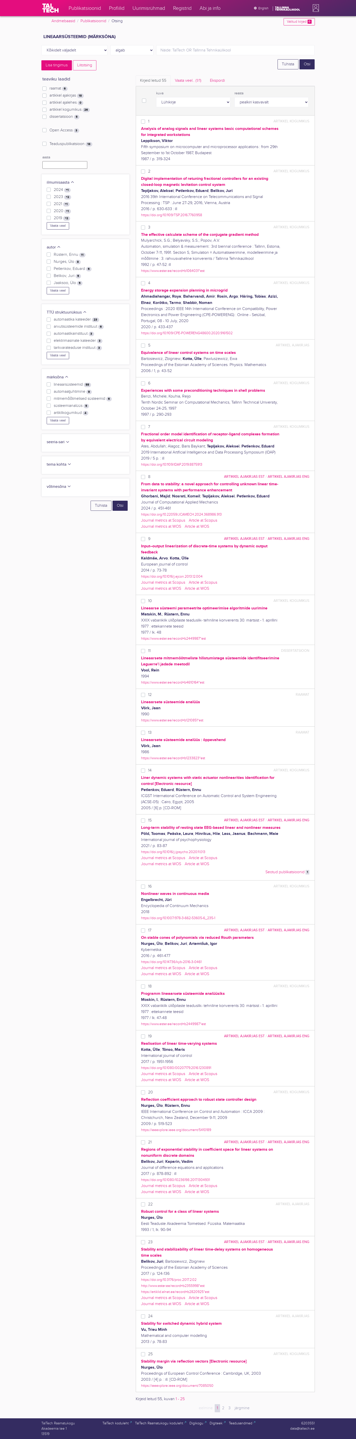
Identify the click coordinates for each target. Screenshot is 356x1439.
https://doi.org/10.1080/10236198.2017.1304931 (175, 1180)
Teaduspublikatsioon (70, 144)
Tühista (288, 64)
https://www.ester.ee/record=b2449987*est (173, 638)
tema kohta (59, 464)
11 (149, 650)
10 (150, 601)
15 (150, 820)
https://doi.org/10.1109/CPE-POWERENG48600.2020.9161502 (187, 333)
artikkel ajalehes (66, 102)
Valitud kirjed (299, 22)
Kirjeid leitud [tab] (153, 80)
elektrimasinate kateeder (78, 340)
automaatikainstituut (74, 333)
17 (149, 930)
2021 (61, 204)
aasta (46, 157)
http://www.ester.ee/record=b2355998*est (173, 1286)
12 (150, 694)
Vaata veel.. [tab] (188, 80)
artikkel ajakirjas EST (244, 476)
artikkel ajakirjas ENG (288, 476)
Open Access (64, 130)
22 (150, 1204)
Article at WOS (197, 526)
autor (54, 247)
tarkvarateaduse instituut (78, 347)
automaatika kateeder (76, 319)
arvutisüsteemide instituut (78, 326)
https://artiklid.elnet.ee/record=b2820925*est (175, 1292)
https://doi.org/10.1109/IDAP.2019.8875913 (171, 464)
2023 (62, 197)
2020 (62, 211)
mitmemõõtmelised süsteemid (83, 398)
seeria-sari (58, 442)
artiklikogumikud (71, 412)
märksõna (58, 377)
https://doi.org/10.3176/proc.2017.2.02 (169, 1280)
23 (150, 1242)
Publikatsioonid (93, 21)
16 (150, 886)
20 (150, 1092)
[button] (315, 8)
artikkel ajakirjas (66, 95)
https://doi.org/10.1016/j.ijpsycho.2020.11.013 (173, 852)
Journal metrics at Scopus (163, 520)
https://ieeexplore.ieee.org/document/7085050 (177, 1386)
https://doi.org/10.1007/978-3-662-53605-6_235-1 (178, 918)
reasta (238, 93)
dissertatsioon (64, 116)
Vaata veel (58, 226)
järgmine (242, 1408)
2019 (62, 218)
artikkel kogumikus (69, 109)
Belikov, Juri (67, 275)
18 (150, 986)
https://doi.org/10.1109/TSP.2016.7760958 (171, 215)
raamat (58, 88)
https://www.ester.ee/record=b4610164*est (172, 682)
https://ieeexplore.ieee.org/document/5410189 (176, 1130)
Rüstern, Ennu (69, 254)
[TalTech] (50, 8)
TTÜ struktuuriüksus (67, 312)
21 (150, 1142)
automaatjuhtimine (73, 391)
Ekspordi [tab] (217, 80)
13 (150, 732)
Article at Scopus (203, 520)
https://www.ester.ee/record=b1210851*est (172, 720)
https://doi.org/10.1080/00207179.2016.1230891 (176, 1068)
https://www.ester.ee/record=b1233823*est (173, 758)
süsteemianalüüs (71, 405)
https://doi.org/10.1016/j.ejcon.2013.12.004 (172, 576)
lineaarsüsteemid (72, 384)
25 (150, 1354)
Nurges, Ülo (67, 261)
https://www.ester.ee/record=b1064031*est (173, 271)
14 (150, 770)
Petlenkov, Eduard (72, 268)
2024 (62, 189)
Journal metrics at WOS (161, 526)
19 (150, 1036)
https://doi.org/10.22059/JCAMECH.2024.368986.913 (181, 514)
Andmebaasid (63, 21)
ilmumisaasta (60, 182)
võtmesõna (59, 486)
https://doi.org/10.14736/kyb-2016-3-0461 (171, 962)
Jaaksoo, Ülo (68, 283)
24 (150, 1316)
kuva (159, 93)
